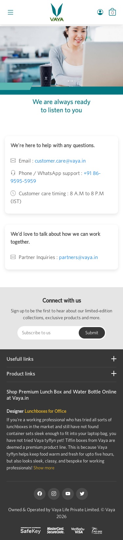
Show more (43, 467)
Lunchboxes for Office (45, 411)
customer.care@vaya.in (60, 161)
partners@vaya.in (78, 257)
